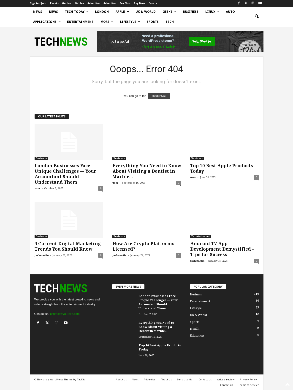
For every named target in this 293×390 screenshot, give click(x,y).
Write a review (226, 379)
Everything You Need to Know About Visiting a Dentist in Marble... (146, 171)
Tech (169, 22)
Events (54, 3)
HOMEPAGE (159, 96)
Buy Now (124, 3)
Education (197, 335)
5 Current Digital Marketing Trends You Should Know (68, 246)
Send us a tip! (185, 379)
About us (121, 379)
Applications (47, 22)
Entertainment (80, 22)
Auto (230, 11)
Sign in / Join (38, 3)
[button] (257, 17)
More (107, 22)
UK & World (146, 11)
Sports (153, 22)
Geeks (169, 12)
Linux (212, 12)
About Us (166, 379)
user (38, 188)
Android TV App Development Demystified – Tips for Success (222, 249)
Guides (66, 3)
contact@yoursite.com (65, 314)
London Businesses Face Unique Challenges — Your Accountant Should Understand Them (65, 174)
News (37, 11)
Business (190, 11)
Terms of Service (248, 385)
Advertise (93, 3)
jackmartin (42, 255)
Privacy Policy (248, 379)
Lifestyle (130, 22)
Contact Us (205, 379)
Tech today (77, 12)
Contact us (226, 385)
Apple (122, 12)
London (102, 11)
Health (194, 328)
